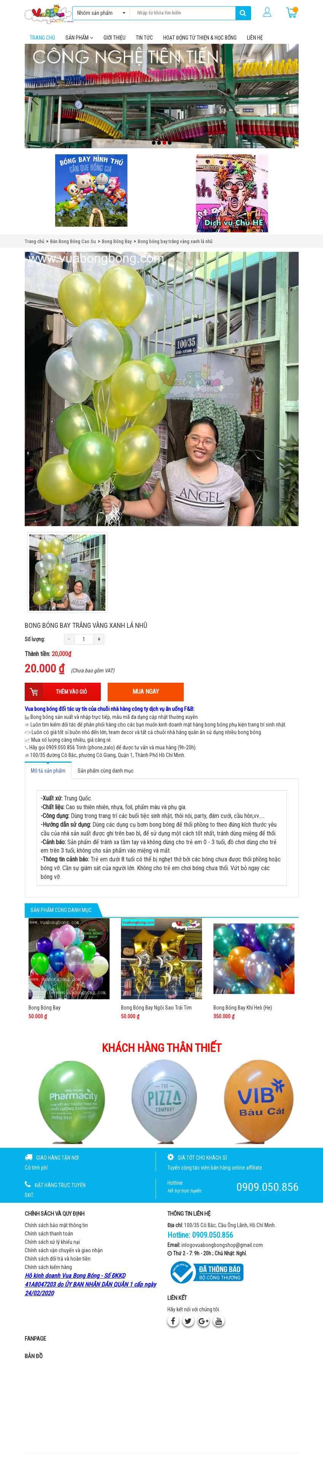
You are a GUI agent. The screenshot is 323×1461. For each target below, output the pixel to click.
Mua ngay (145, 691)
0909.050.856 (212, 1235)
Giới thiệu (114, 38)
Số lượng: (35, 639)
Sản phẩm (79, 38)
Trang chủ (42, 38)
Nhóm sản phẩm (99, 13)
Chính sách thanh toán (49, 1234)
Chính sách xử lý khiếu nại (52, 1242)
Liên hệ (255, 38)
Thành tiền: (48, 654)
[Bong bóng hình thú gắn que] (91, 190)
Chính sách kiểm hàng (48, 1267)
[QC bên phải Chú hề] (232, 193)
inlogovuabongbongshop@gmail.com (222, 1245)
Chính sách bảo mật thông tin (56, 1225)
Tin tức (144, 38)
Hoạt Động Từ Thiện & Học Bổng (200, 38)
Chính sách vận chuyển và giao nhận (64, 1250)
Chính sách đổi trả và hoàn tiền (58, 1259)
